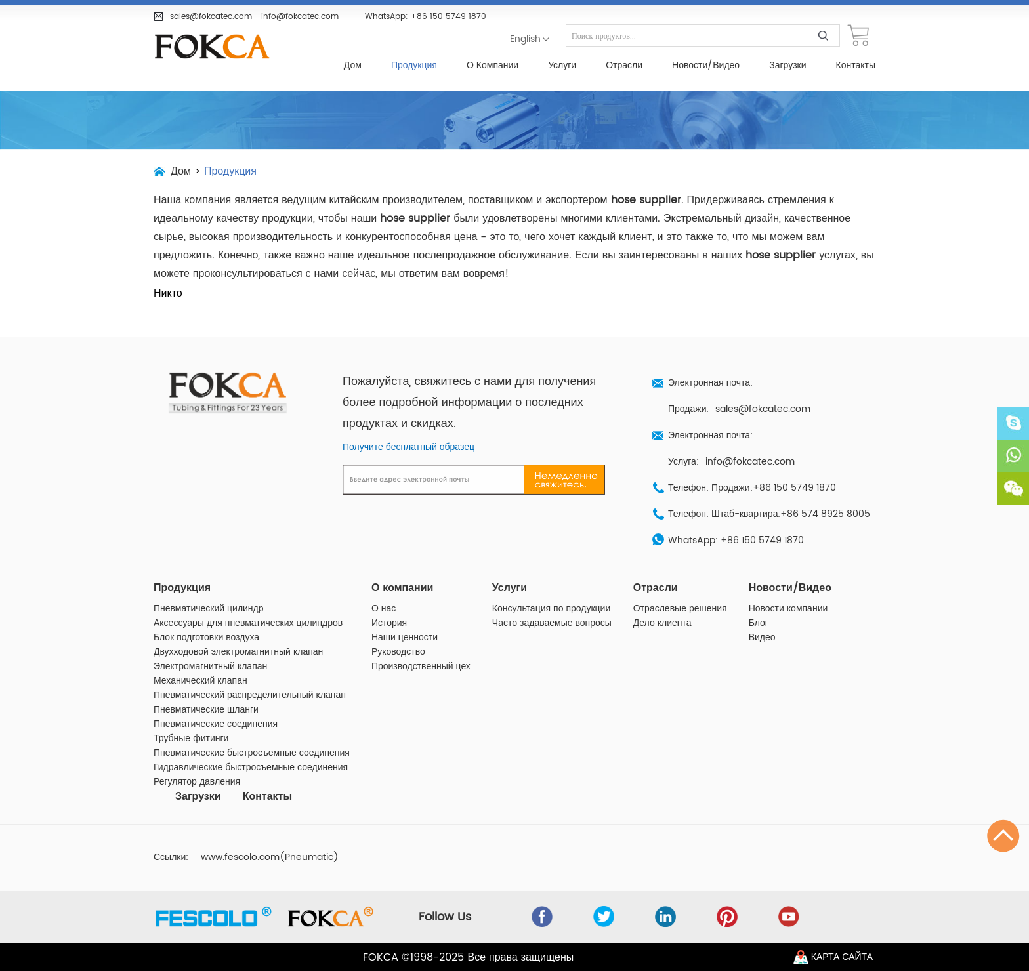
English (525, 39)
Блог (758, 623)
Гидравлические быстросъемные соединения (251, 767)
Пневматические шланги (206, 709)
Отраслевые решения (680, 608)
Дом (353, 65)
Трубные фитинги (191, 738)
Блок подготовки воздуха (206, 637)
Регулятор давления (197, 782)
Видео (762, 637)
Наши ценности (404, 637)
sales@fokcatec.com (211, 16)
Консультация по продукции (551, 608)
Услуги (562, 65)
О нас (383, 608)
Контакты (855, 65)
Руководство (398, 652)
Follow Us (445, 917)
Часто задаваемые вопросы (552, 623)
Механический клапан (200, 681)
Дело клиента (662, 623)
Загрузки (787, 65)
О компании (492, 65)
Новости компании (788, 608)
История (389, 623)
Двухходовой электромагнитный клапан (238, 652)
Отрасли (624, 65)
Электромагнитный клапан (210, 666)
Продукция (414, 65)
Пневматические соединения (216, 724)
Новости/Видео (706, 65)
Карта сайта (842, 957)
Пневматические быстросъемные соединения (252, 753)
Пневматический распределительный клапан (250, 695)
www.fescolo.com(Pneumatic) (270, 857)
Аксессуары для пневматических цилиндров (248, 623)
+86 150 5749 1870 (448, 16)
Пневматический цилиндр (209, 608)
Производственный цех (421, 666)
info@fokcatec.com (300, 16)
